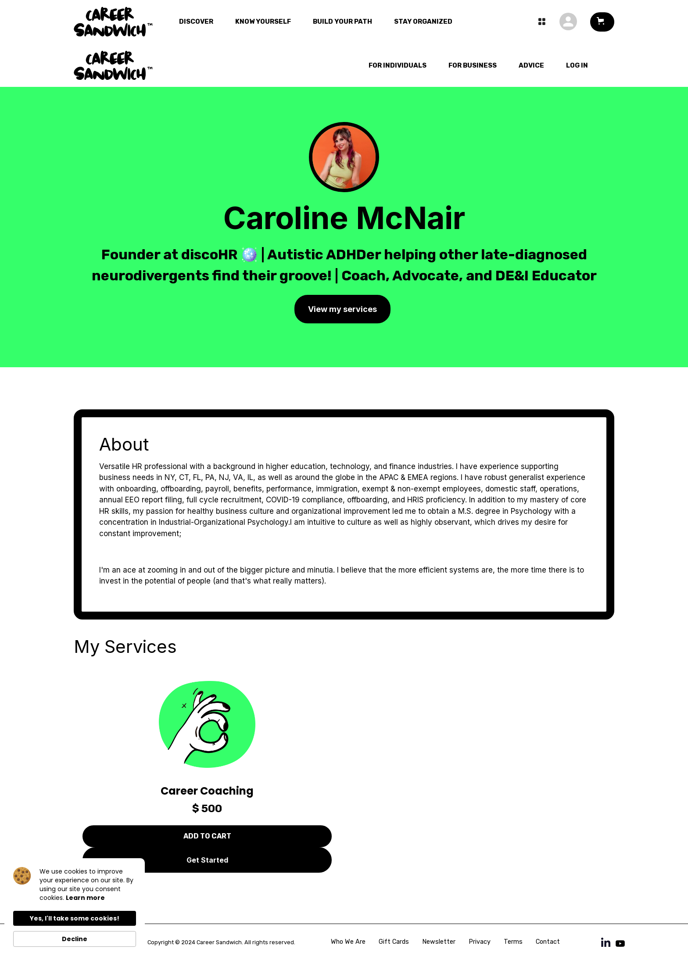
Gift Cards (394, 942)
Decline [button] (74, 939)
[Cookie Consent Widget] (74, 907)
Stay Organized (423, 21)
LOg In (577, 65)
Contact (548, 942)
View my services (342, 309)
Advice (531, 65)
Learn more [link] (85, 897)
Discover (196, 21)
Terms (513, 942)
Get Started (207, 860)
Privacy (480, 942)
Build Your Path (342, 21)
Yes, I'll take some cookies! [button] (74, 918)
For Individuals (397, 65)
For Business (472, 65)
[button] (602, 22)
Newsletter (438, 942)
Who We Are (348, 942)
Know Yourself (263, 21)
